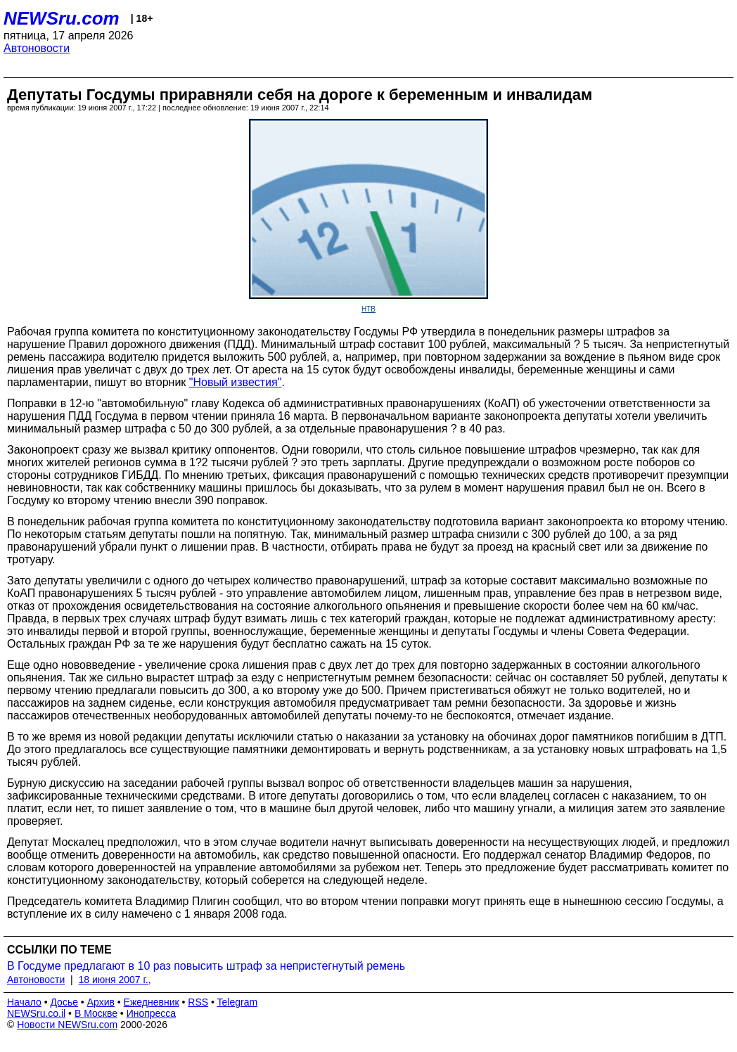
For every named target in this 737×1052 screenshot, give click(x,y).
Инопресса (152, 1013)
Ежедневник (151, 1002)
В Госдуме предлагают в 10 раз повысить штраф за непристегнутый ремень (206, 966)
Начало (24, 1002)
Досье (64, 1002)
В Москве (96, 1013)
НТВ (368, 309)
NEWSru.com (62, 18)
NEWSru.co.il (36, 1013)
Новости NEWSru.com (67, 1024)
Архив (101, 1002)
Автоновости (37, 48)
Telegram (237, 1002)
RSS (198, 1002)
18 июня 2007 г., (115, 979)
